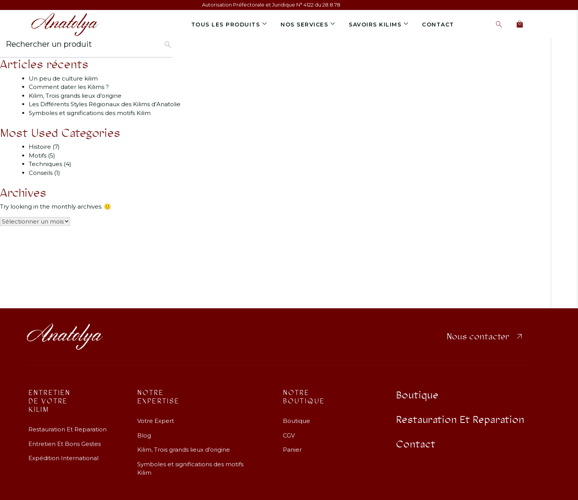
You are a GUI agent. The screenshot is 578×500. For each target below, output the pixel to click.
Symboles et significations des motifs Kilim (90, 113)
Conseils (41, 172)
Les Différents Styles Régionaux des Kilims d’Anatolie (105, 104)
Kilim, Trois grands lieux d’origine (75, 95)
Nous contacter (485, 332)
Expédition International (63, 453)
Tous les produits (225, 24)
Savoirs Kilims (375, 24)
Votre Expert (155, 415)
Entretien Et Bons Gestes (64, 438)
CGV (289, 430)
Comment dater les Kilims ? (69, 86)
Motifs (37, 155)
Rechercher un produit (49, 44)
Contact (438, 24)
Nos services (304, 24)
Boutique (296, 415)
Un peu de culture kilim (63, 78)
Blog (144, 430)
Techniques (45, 164)
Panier (292, 444)
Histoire (40, 146)
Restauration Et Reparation (67, 424)
